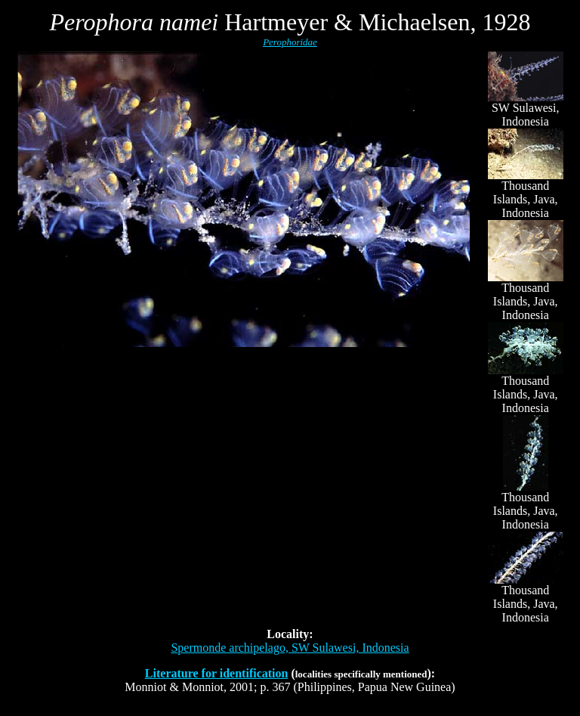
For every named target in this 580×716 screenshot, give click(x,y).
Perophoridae (290, 42)
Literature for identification (216, 673)
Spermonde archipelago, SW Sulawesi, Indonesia (290, 647)
